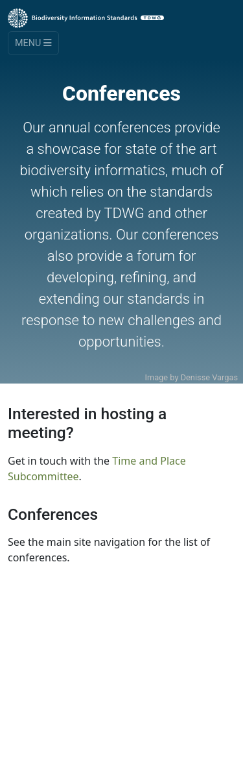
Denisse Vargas (209, 377)
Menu (33, 43)
